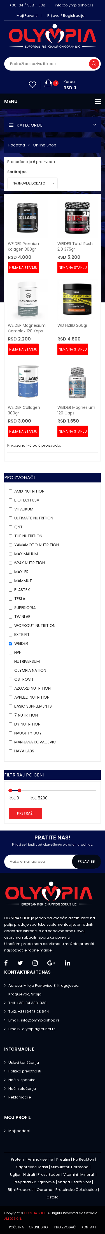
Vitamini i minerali (79, 1174)
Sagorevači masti (32, 1167)
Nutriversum (27, 661)
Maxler (21, 572)
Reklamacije (19, 1097)
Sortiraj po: (17, 171)
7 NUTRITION (26, 715)
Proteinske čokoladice (76, 1189)
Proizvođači (65, 1227)
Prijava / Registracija (66, 15)
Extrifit (22, 634)
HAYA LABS (24, 751)
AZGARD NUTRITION (32, 688)
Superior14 (25, 607)
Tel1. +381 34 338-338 (27, 1003)
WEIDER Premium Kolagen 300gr (24, 246)
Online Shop (44, 145)
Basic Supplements (33, 706)
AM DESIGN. (13, 1218)
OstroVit (24, 679)
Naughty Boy (28, 733)
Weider (21, 643)
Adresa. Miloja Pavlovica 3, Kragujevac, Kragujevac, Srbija (43, 990)
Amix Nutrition (29, 491)
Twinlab (22, 616)
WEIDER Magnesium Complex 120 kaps (27, 328)
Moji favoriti (27, 15)
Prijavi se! (86, 861)
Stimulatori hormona (69, 1167)
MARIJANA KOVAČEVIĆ (35, 742)
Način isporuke (22, 1080)
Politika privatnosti (24, 1071)
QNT (18, 527)
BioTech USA (26, 500)
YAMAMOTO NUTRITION (36, 545)
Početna (16, 145)
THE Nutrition (28, 536)
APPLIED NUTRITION (32, 697)
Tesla (19, 598)
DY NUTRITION (27, 724)
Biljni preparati (21, 1189)
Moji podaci (19, 1130)
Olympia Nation (30, 670)
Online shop (39, 1227)
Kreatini (63, 1159)
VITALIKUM (23, 509)
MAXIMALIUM (26, 554)
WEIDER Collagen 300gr (24, 410)
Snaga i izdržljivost (74, 1182)
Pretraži (25, 813)
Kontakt (88, 1227)
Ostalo (52, 1197)
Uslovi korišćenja (23, 1062)
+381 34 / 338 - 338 (27, 5)
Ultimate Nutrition (33, 518)
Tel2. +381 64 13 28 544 (28, 1011)
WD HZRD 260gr (72, 325)
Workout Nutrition (34, 625)
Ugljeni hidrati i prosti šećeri (35, 1174)
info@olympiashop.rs (74, 5)
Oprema (44, 1189)
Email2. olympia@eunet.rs (31, 1029)
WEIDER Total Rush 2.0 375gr (75, 246)
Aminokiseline (40, 1159)
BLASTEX (22, 589)
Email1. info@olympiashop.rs (34, 1020)
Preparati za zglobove (34, 1182)
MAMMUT (23, 581)
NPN (18, 652)
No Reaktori (83, 1159)
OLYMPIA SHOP (35, 1213)
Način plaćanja (22, 1088)
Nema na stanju (23, 267)
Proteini (18, 1159)
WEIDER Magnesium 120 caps (76, 410)
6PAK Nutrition (29, 563)
